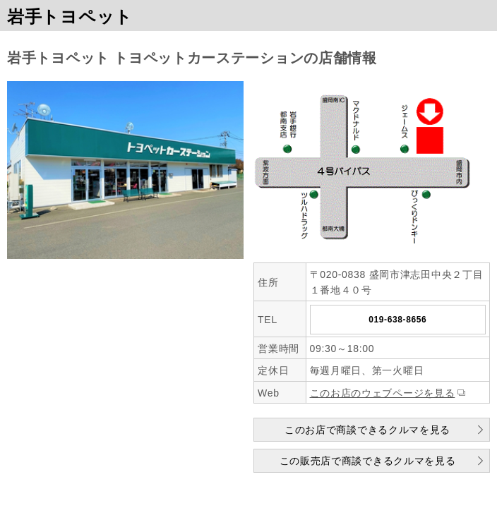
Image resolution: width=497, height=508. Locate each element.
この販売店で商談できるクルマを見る (368, 460)
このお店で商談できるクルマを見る (367, 429)
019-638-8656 (397, 320)
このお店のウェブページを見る (382, 393)
